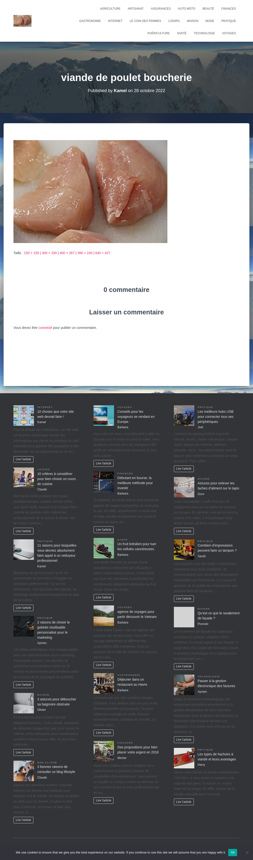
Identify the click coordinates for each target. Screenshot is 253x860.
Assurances (161, 8)
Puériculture (158, 33)
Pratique (228, 21)
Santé (182, 33)
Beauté (208, 8)
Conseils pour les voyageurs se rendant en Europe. (135, 417)
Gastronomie (90, 21)
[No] (247, 852)
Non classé (47, 762)
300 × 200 (49, 253)
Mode (210, 21)
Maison (192, 21)
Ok (233, 852)
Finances (228, 8)
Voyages (229, 33)
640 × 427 (102, 253)
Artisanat (136, 8)
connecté (45, 328)
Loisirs (174, 21)
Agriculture (110, 8)
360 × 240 (85, 253)
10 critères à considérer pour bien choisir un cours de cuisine (56, 479)
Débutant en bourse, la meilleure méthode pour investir (135, 483)
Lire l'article (23, 459)
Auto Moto (186, 8)
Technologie (204, 33)
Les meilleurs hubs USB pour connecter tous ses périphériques (216, 417)
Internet (115, 21)
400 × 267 (67, 253)
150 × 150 (31, 253)
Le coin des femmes (145, 21)
